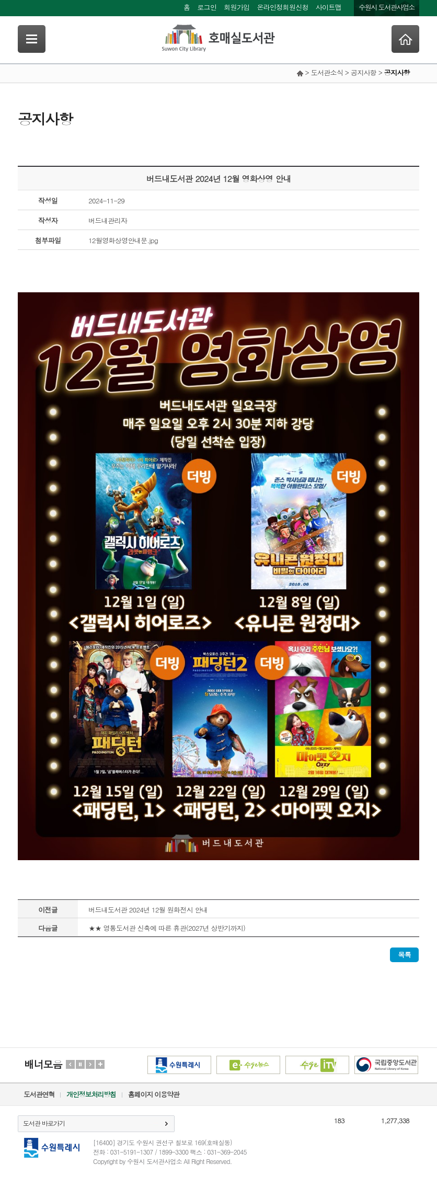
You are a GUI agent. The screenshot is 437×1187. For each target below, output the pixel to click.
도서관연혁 (39, 1094)
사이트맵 (328, 7)
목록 (404, 955)
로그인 (206, 7)
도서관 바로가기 (44, 1122)
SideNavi (31, 39)
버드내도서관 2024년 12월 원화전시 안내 (148, 910)
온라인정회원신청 (282, 7)
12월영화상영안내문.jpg (123, 240)
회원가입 (236, 7)
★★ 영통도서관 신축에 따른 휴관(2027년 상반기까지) (166, 928)
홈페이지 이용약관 (153, 1094)
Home (405, 39)
